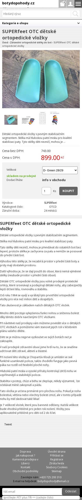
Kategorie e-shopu (15, 23)
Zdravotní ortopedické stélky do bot (31, 42)
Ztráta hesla (56, 463)
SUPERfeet (50, 203)
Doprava (25, 451)
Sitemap (57, 471)
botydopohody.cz (18, 2)
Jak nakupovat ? (25, 455)
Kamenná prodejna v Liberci (25, 461)
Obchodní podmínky (25, 471)
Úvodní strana (56, 451)
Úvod (5, 42)
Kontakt (25, 467)
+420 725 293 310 (50, 477)
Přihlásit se (56, 455)
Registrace (56, 459)
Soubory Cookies (56, 467)
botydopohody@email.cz (53, 481)
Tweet (8, 424)
